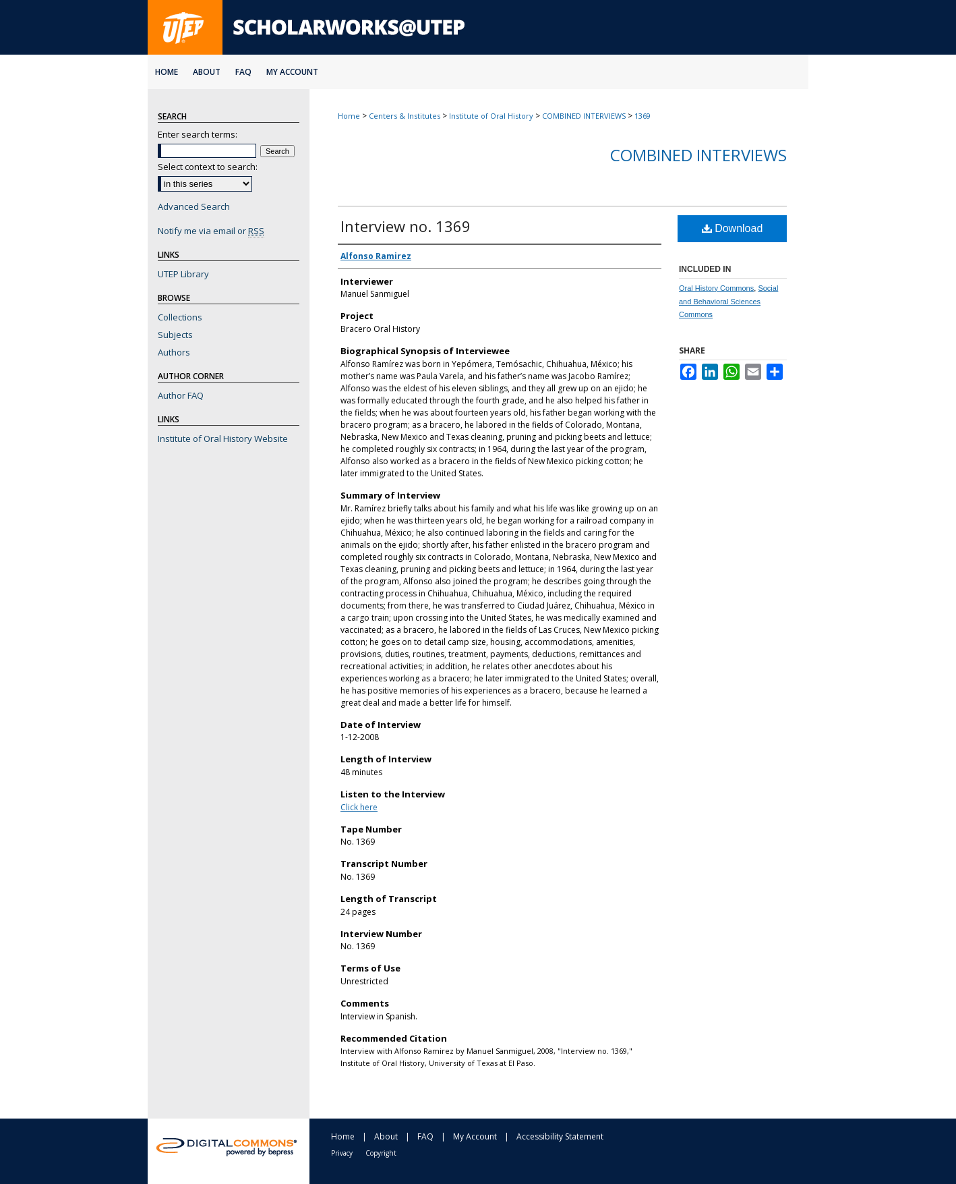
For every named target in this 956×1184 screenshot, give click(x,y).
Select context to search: (208, 167)
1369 (642, 116)
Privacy (342, 1153)
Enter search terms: (197, 134)
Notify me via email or (211, 231)
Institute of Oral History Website (223, 438)
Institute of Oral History (491, 116)
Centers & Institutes (404, 116)
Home (349, 116)
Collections (180, 317)
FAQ (425, 1136)
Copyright (380, 1153)
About (386, 1136)
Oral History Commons (716, 288)
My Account (475, 1136)
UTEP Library (183, 274)
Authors (174, 352)
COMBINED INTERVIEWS (584, 116)
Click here (359, 807)
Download (732, 228)
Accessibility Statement (559, 1136)
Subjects (175, 335)
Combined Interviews (698, 155)
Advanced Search (194, 206)
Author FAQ (181, 395)
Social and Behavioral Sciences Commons (728, 301)
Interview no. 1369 (405, 226)
